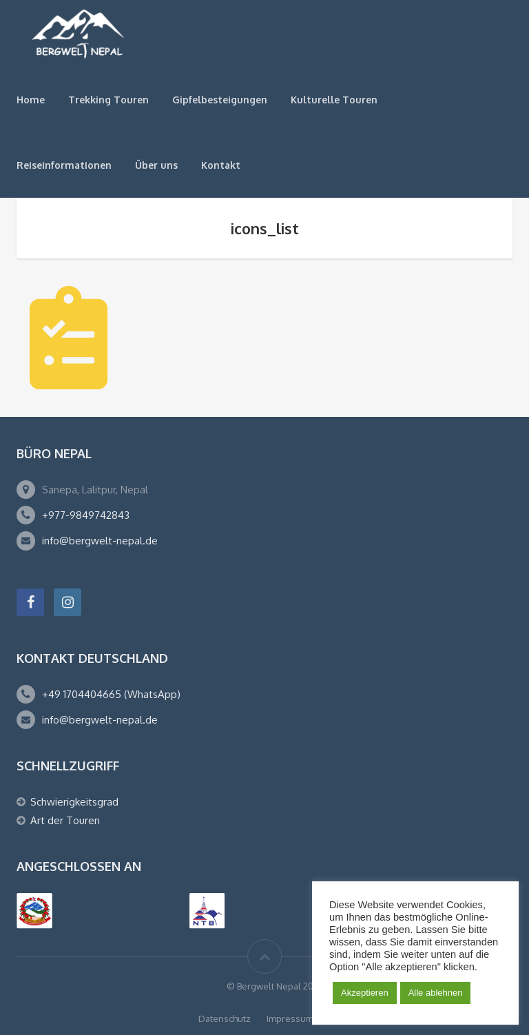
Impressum (290, 1018)
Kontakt (220, 165)
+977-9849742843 (85, 515)
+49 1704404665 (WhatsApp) (111, 694)
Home (31, 99)
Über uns (156, 165)
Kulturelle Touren (334, 99)
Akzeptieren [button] (364, 992)
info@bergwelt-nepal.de (100, 540)
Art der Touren (65, 820)
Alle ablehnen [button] (435, 992)
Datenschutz (224, 1018)
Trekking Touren (108, 99)
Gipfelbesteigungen (219, 99)
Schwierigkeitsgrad (74, 801)
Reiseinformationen (64, 165)
